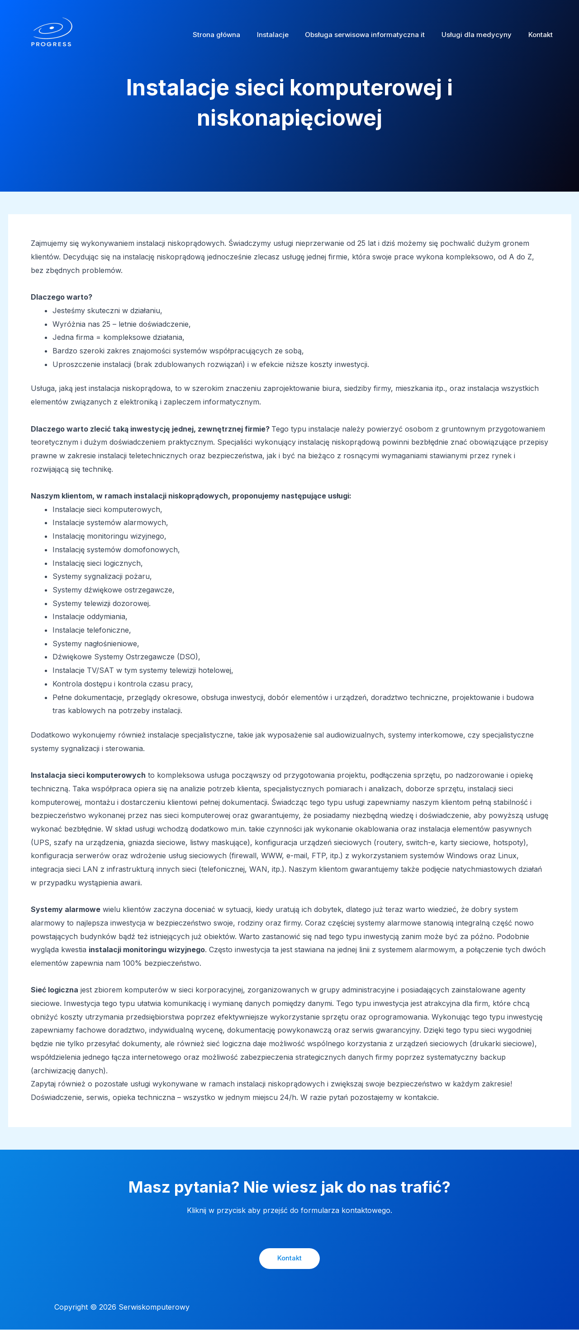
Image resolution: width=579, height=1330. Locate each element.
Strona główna (230, 34)
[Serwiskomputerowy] (52, 33)
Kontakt (542, 34)
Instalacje (283, 34)
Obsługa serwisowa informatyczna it (372, 34)
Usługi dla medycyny (481, 34)
